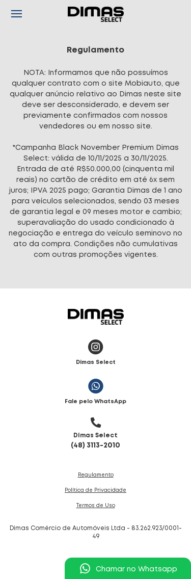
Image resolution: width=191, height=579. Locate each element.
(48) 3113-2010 (95, 430)
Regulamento (96, 475)
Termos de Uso (95, 506)
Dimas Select (96, 350)
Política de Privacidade (95, 490)
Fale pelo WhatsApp (95, 389)
